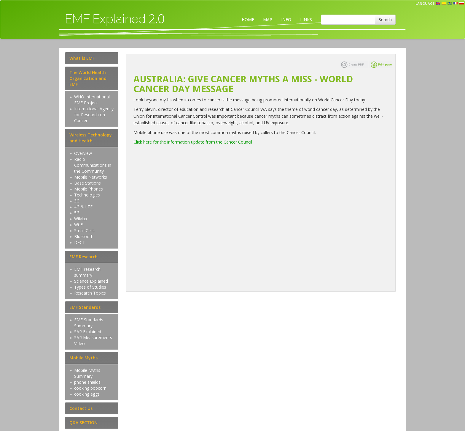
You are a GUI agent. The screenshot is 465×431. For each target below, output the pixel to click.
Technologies (87, 195)
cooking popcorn (90, 388)
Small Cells (84, 230)
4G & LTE (83, 207)
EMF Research (83, 256)
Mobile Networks (90, 177)
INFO (286, 19)
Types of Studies (90, 287)
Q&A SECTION (83, 422)
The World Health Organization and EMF (87, 78)
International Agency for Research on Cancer (94, 114)
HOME (248, 19)
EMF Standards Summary (88, 322)
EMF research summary (87, 272)
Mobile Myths (83, 358)
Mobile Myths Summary (87, 373)
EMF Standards (85, 307)
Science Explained (91, 281)
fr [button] (455, 3)
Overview (83, 153)
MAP (267, 19)
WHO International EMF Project (92, 100)
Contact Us (81, 408)
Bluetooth (83, 236)
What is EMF (82, 58)
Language (424, 3)
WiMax (80, 218)
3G (76, 201)
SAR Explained (87, 331)
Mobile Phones (88, 189)
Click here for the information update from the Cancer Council (192, 142)
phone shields (87, 382)
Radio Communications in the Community (92, 165)
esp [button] (444, 3)
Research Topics (90, 293)
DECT (79, 242)
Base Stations (87, 183)
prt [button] (450, 3)
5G (76, 213)
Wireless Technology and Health (90, 138)
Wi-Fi (79, 224)
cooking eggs (87, 394)
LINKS (306, 19)
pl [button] (461, 3)
